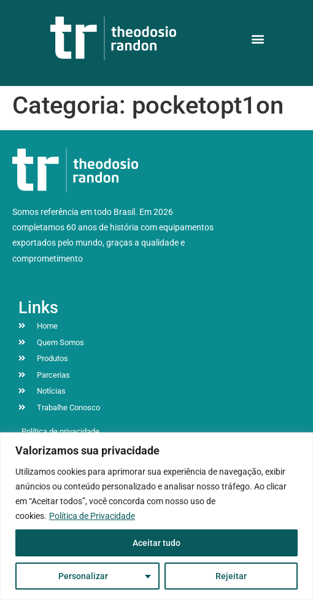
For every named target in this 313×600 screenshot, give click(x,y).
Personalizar (83, 576)
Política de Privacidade (92, 516)
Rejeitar (231, 576)
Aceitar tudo (156, 543)
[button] (257, 38)
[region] (156, 516)
